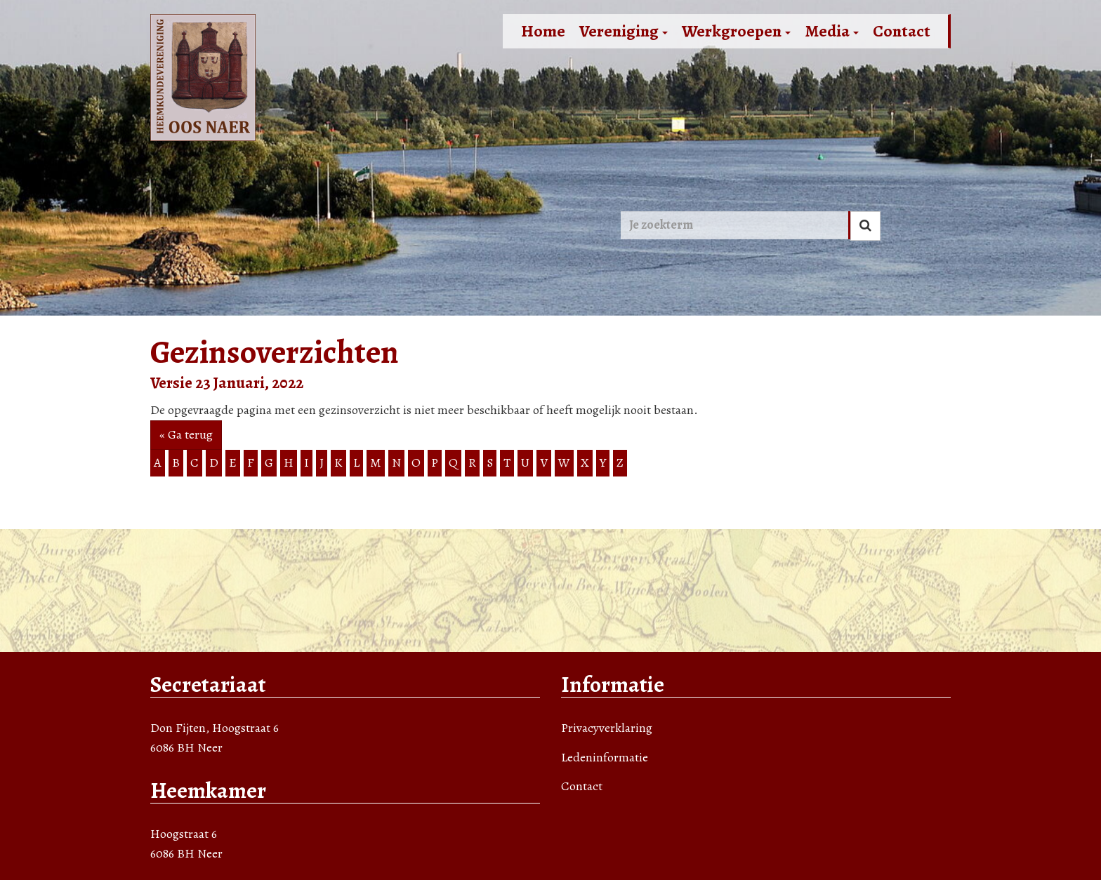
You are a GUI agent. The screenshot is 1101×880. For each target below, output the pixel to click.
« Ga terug (186, 434)
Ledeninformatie (604, 757)
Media (832, 31)
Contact (901, 31)
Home (543, 31)
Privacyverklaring (606, 727)
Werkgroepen (736, 31)
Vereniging (623, 31)
